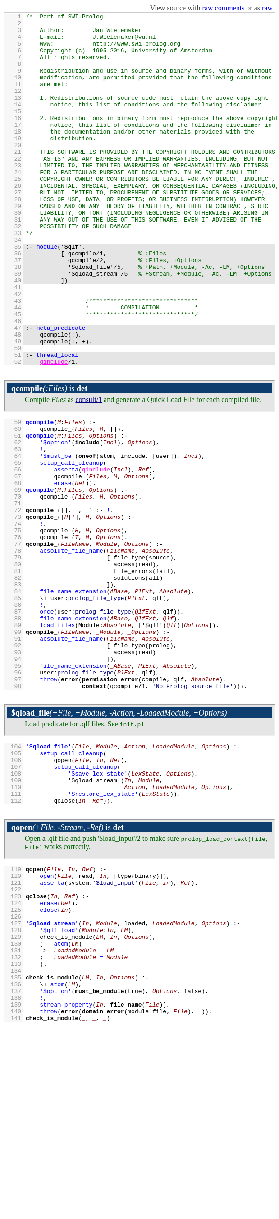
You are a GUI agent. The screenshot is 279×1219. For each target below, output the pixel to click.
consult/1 (88, 470)
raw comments (223, 8)
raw (267, 8)
